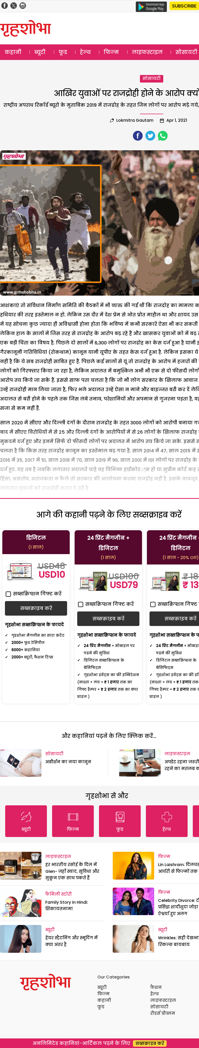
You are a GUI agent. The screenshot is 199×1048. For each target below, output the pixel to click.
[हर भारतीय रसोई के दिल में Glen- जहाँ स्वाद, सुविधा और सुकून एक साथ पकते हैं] (20, 866)
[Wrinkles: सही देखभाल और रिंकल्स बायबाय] (133, 939)
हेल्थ (85, 52)
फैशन (156, 987)
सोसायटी (152, 78)
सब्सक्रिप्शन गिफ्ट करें (33, 593)
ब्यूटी (40, 52)
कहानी (13, 52)
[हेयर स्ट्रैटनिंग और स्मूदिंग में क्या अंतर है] (20, 939)
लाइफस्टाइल (147, 52)
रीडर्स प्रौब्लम (162, 1013)
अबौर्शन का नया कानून (68, 762)
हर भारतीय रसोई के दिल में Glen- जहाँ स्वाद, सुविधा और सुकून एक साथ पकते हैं (72, 871)
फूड (63, 52)
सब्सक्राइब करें (150, 1043)
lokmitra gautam (134, 120)
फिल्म (111, 52)
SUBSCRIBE (184, 6)
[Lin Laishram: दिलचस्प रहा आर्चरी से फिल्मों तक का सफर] (133, 866)
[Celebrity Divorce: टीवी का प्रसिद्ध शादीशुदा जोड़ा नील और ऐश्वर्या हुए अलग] (133, 901)
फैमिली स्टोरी (58, 894)
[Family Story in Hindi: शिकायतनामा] (20, 903)
